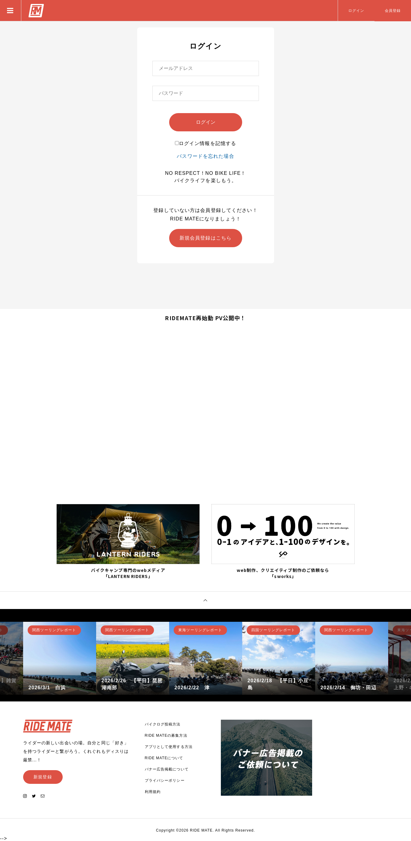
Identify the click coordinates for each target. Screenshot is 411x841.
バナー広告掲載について (167, 769)
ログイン (356, 11)
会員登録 (393, 11)
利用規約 (153, 792)
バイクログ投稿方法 (163, 724)
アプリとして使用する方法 (169, 747)
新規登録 (42, 776)
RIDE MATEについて (164, 758)
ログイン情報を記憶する (205, 143)
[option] (59, 658)
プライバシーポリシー (165, 780)
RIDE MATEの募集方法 (166, 735)
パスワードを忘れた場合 (205, 156)
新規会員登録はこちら (205, 238)
